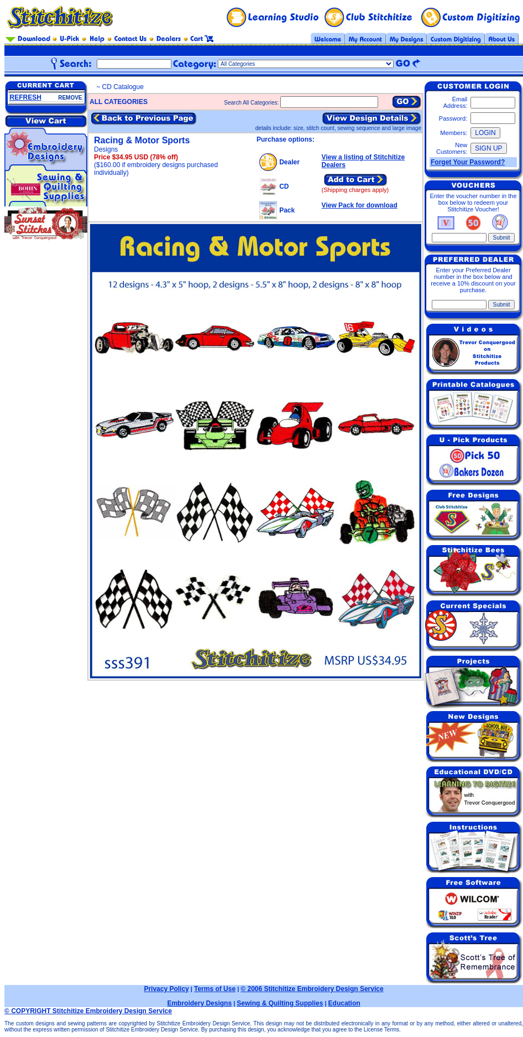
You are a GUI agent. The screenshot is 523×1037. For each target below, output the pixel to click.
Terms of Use (215, 989)
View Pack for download (360, 205)
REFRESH (25, 97)
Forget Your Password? (468, 162)
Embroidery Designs (199, 1003)
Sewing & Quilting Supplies (280, 1003)
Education (344, 1003)
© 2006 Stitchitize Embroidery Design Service (311, 989)
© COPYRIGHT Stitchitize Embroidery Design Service (88, 1011)
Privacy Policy (166, 989)
